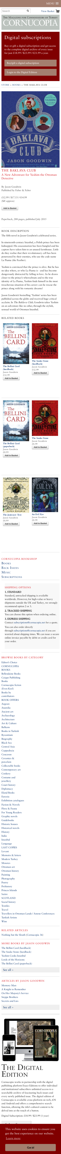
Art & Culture (9, 723)
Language (6, 843)
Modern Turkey (9, 859)
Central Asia (8, 746)
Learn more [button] (13, 1138)
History (5, 831)
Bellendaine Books (10, 673)
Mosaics (5, 863)
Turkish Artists (9, 917)
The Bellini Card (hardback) (16, 948)
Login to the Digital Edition (22, 72)
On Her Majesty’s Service (15, 993)
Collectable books (10, 765)
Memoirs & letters (11, 855)
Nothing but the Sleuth (13, 934)
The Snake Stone (40, 438)
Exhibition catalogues (12, 800)
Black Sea (6, 742)
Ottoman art (8, 866)
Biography (6, 738)
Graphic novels (9, 816)
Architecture (8, 719)
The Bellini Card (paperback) (16, 963)
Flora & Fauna (9, 808)
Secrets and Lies (9, 1001)
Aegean (5, 703)
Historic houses (9, 824)
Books (16, 85)
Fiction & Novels (10, 804)
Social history (8, 901)
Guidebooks (7, 820)
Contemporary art (11, 769)
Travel (4, 909)
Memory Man (8, 985)
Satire (4, 894)
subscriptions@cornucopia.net (29, 622)
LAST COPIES (9, 847)
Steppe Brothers (9, 997)
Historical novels (10, 828)
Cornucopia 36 (34, 934)
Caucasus (6, 754)
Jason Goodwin (38, 943)
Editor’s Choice (9, 662)
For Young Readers (11, 812)
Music (6, 572)
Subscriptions (11, 577)
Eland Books (7, 792)
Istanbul (5, 839)
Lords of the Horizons (13, 959)
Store (5, 85)
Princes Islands (9, 890)
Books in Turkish (10, 731)
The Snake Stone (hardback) (16, 951)
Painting (5, 874)
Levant (5, 851)
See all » (8, 969)
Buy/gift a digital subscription (23, 63)
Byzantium (7, 735)
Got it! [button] (30, 1147)
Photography (8, 878)
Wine (4, 921)
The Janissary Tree (12, 515)
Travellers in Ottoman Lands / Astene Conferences (27, 913)
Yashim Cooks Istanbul (13, 955)
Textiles (5, 905)
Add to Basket (9, 208)
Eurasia (5, 796)
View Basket (47, 11)
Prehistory (6, 886)
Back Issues (10, 568)
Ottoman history (10, 870)
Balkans (5, 727)
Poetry (4, 882)
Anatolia (6, 707)
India (4, 835)
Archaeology (8, 715)
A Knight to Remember (13, 989)
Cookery (6, 773)
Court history (8, 784)
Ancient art (7, 711)
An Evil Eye (38, 514)
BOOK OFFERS (10, 699)
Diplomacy (7, 788)
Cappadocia (7, 750)
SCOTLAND (8, 898)
